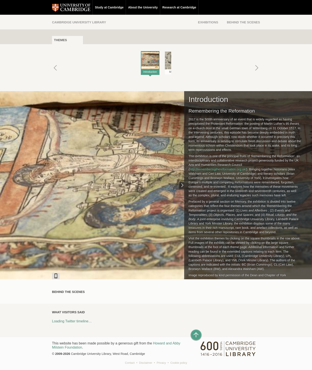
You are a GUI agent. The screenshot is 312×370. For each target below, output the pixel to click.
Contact (130, 362)
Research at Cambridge (179, 7)
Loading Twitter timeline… (72, 321)
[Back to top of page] (196, 335)
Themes (60, 40)
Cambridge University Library (79, 22)
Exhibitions (208, 22)
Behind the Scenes (243, 22)
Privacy (161, 362)
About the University (143, 7)
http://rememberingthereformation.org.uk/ (218, 169)
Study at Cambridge (109, 7)
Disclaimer (145, 362)
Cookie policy (178, 362)
